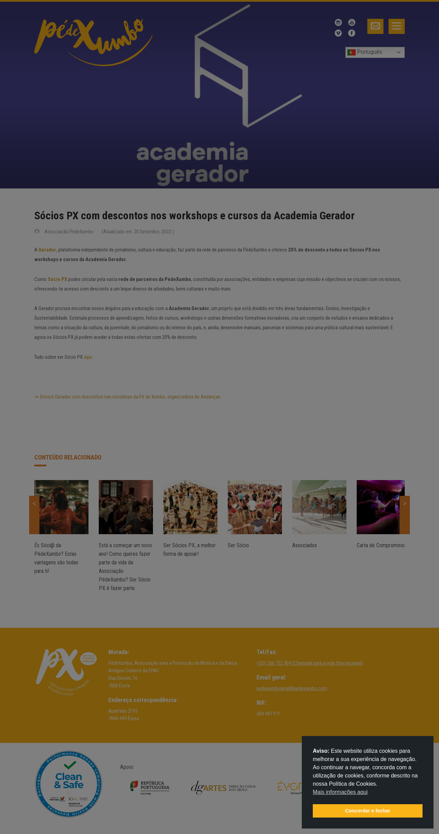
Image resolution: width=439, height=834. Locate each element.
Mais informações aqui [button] (340, 792)
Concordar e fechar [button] (367, 810)
